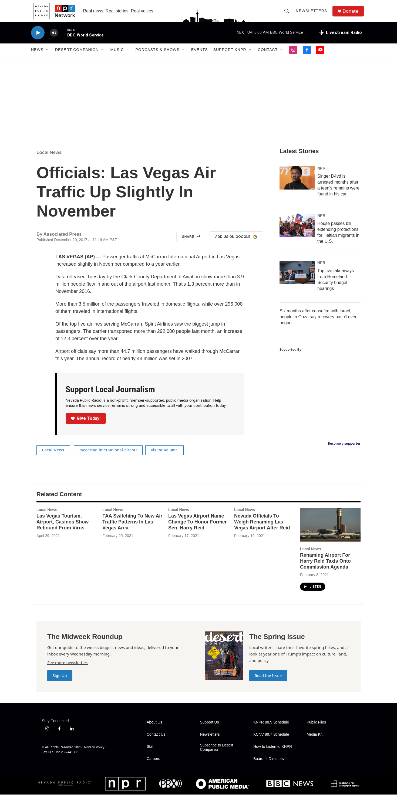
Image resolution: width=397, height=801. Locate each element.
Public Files (316, 729)
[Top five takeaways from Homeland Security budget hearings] (297, 278)
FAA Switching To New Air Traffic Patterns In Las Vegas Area (132, 528)
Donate (352, 14)
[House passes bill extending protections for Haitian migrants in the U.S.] (297, 231)
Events (199, 56)
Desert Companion (77, 56)
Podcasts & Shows (158, 56)
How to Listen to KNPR (272, 753)
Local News (49, 158)
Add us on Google (236, 243)
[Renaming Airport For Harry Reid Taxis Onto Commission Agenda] (330, 531)
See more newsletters (67, 669)
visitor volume (164, 456)
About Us (154, 729)
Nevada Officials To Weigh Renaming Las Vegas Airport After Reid (262, 528)
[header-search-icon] (288, 14)
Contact (268, 56)
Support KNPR (229, 56)
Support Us (209, 729)
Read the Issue (268, 682)
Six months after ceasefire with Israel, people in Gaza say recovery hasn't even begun (319, 323)
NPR (321, 175)
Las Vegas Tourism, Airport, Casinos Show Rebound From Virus (62, 528)
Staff (150, 753)
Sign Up (60, 682)
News (37, 56)
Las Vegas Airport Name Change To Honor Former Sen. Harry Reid (197, 528)
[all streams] (340, 39)
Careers (153, 765)
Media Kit (314, 741)
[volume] (54, 39)
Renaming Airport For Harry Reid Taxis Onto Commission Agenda (325, 567)
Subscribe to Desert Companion (216, 754)
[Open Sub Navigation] (47, 56)
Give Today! (86, 424)
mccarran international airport (108, 456)
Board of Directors (268, 765)
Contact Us (156, 741)
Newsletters (312, 14)
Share (191, 243)
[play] (37, 39)
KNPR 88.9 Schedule (271, 729)
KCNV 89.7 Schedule (271, 741)
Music (117, 56)
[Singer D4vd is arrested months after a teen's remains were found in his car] (297, 184)
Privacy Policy (94, 754)
